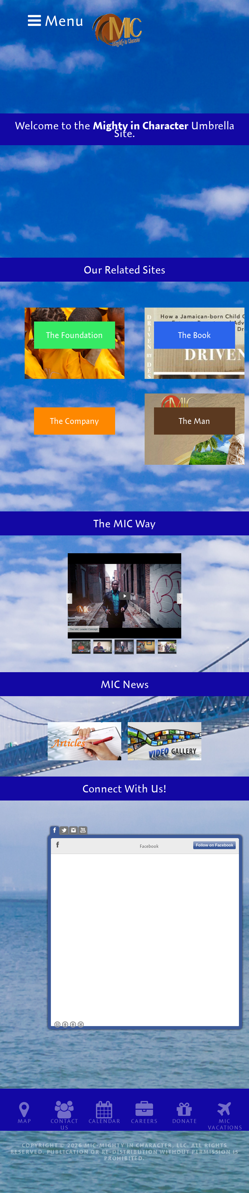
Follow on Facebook (214, 845)
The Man (194, 421)
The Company (74, 421)
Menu (62, 20)
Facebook (149, 846)
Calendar (105, 1120)
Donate (184, 1120)
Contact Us (65, 1124)
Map (24, 1120)
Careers (144, 1120)
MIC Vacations (225, 1124)
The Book (194, 335)
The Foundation (74, 335)
